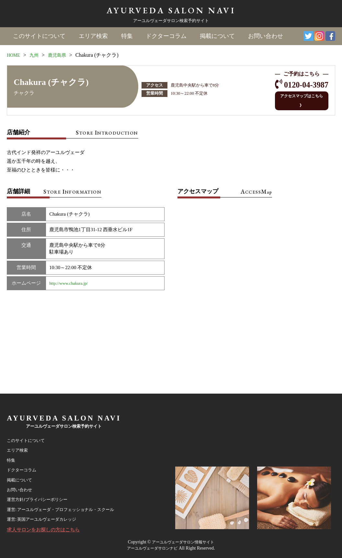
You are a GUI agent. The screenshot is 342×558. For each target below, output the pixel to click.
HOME (14, 54)
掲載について (216, 36)
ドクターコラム (165, 36)
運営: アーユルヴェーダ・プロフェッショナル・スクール (69, 505)
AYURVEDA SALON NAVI (171, 10)
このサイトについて (39, 36)
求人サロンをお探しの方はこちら (48, 529)
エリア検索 (93, 36)
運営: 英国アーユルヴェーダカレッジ (47, 516)
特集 (126, 36)
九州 (36, 54)
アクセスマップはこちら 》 (297, 96)
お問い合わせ (264, 36)
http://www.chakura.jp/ (71, 275)
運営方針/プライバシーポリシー (41, 493)
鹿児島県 (61, 54)
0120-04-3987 (301, 85)
